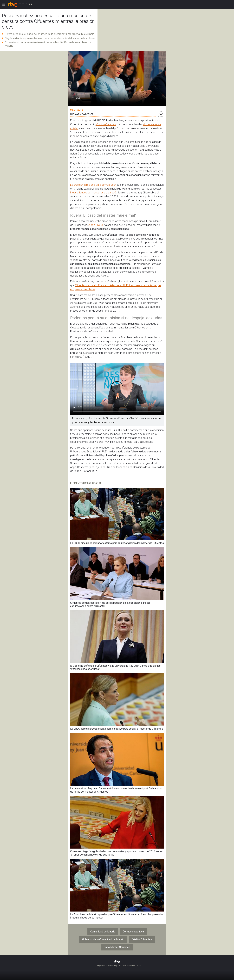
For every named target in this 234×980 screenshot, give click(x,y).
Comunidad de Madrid (102, 931)
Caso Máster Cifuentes (117, 947)
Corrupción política (133, 931)
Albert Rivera (95, 225)
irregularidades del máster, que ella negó (93, 192)
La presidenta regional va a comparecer (93, 184)
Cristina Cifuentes (106, 124)
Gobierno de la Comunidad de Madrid (103, 939)
